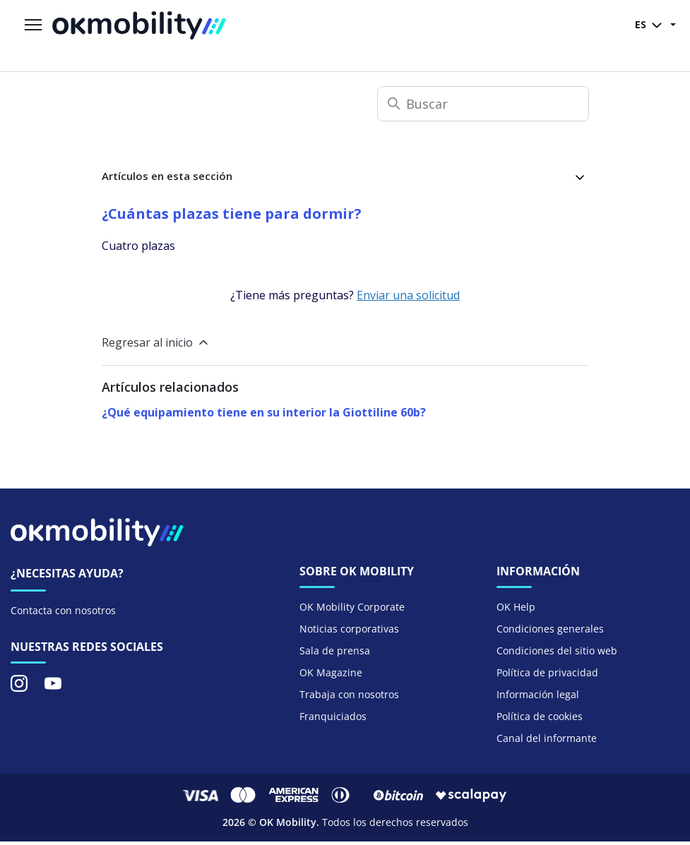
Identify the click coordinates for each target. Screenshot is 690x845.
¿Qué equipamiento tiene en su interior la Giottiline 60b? (264, 412)
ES (651, 25)
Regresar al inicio (156, 342)
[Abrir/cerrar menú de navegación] (33, 25)
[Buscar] (483, 103)
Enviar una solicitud (408, 295)
